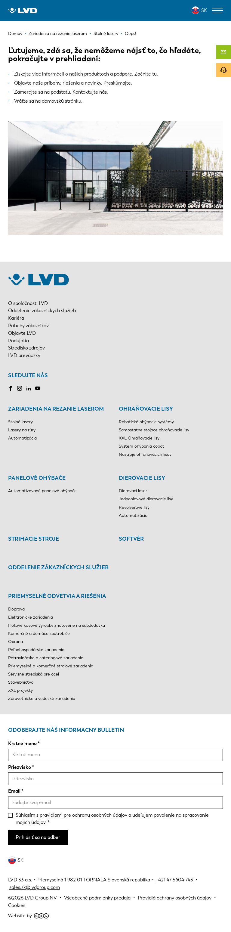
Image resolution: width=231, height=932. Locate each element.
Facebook (10, 388)
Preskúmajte (117, 83)
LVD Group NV (41, 898)
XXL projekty (20, 690)
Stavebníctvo (20, 682)
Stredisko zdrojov (26, 348)
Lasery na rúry (21, 430)
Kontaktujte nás (89, 92)
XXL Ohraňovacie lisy (139, 438)
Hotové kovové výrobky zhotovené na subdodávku (56, 625)
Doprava (16, 609)
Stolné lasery (20, 421)
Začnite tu (145, 74)
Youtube (37, 388)
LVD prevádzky (24, 355)
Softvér (131, 539)
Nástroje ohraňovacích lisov (145, 454)
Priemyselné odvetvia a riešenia (57, 596)
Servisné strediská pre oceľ (33, 674)
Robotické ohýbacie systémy (146, 421)
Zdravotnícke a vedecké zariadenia (41, 698)
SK (204, 10)
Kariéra (16, 318)
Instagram (19, 388)
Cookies (16, 905)
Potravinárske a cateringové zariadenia (45, 657)
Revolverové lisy (134, 507)
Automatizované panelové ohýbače (42, 490)
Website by (28, 915)
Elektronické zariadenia (30, 617)
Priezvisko (19, 767)
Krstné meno (22, 743)
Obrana (15, 641)
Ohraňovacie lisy (146, 408)
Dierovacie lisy (142, 478)
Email (14, 791)
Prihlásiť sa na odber (38, 837)
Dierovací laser (133, 490)
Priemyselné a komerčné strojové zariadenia (50, 666)
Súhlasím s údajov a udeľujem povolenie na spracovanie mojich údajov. (112, 818)
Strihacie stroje (33, 539)
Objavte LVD (22, 333)
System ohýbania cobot (141, 446)
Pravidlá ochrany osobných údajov (174, 898)
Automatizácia (22, 438)
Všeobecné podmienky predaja (97, 898)
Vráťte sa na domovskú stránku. (48, 101)
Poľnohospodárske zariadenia (36, 649)
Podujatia (18, 340)
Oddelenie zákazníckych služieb (42, 310)
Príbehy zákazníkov (28, 325)
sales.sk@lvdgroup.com (34, 887)
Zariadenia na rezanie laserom (56, 408)
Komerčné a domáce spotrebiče (39, 633)
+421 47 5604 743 (174, 880)
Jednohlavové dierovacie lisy (146, 499)
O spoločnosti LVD (28, 303)
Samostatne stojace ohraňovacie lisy (154, 430)
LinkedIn (28, 388)
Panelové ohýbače (37, 478)
